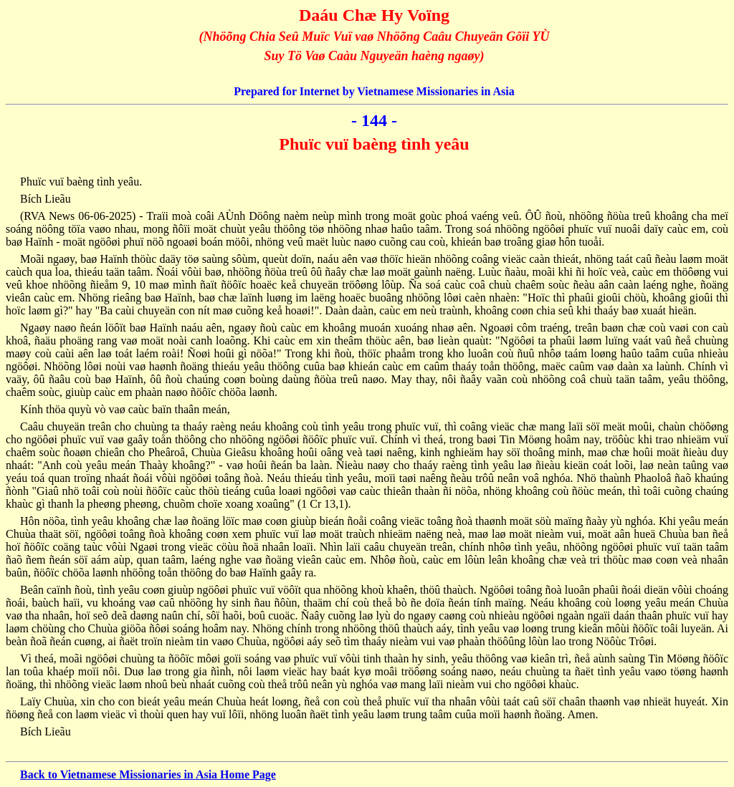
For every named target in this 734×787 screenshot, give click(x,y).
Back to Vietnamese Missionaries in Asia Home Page (148, 774)
